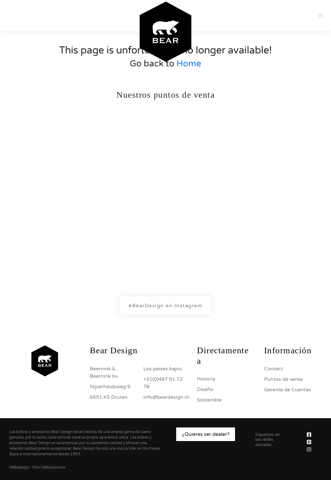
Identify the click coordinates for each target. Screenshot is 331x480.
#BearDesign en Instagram (165, 306)
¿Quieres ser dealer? (205, 434)
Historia (206, 379)
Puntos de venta (283, 379)
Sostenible (209, 400)
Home (188, 63)
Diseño (205, 389)
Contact (273, 369)
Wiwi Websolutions (49, 467)
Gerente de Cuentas (287, 390)
